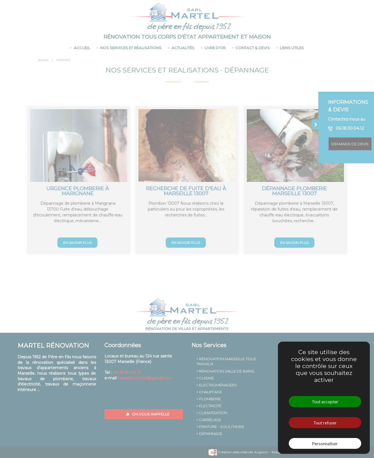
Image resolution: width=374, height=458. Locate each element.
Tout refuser (325, 422)
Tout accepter (325, 401)
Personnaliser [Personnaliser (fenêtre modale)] (325, 443)
